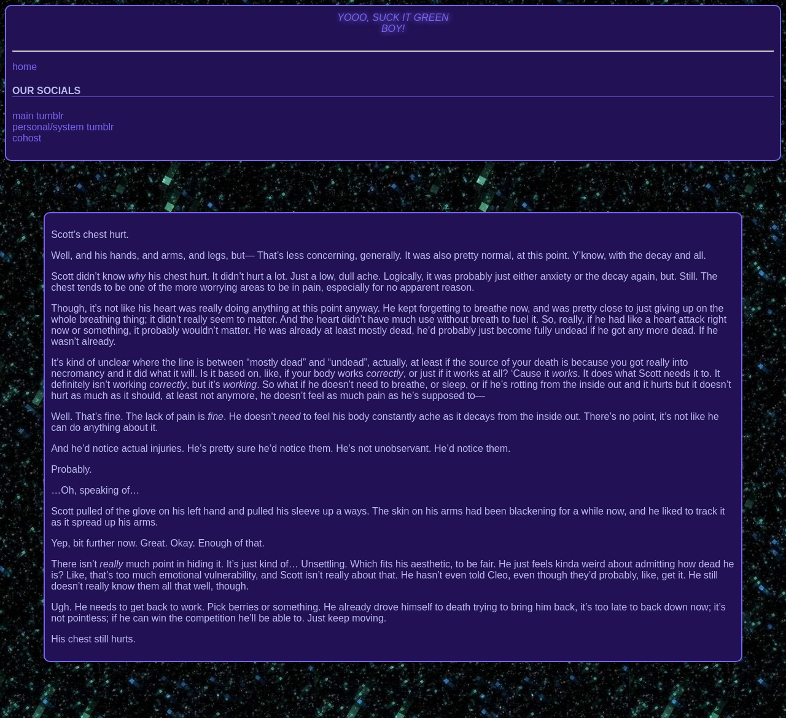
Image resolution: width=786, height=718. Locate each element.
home (24, 66)
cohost (26, 138)
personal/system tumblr (63, 127)
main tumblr (38, 116)
